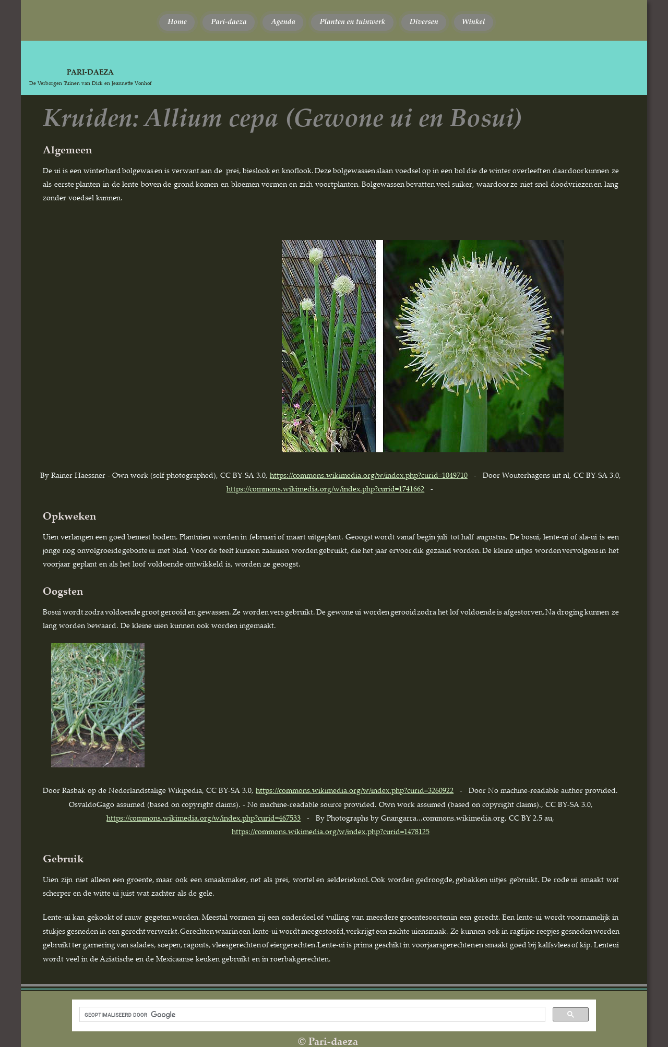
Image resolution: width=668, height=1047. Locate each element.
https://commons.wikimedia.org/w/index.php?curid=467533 (203, 818)
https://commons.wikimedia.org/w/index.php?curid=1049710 (369, 475)
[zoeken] (311, 1014)
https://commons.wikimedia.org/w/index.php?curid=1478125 (331, 831)
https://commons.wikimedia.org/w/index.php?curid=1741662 (325, 489)
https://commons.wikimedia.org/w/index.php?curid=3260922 (355, 790)
